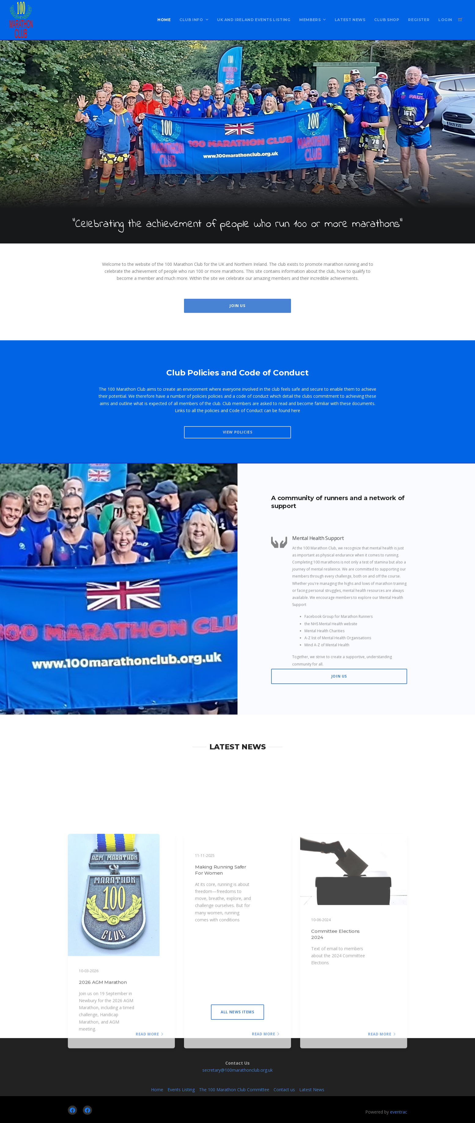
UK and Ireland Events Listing (253, 19)
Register (418, 19)
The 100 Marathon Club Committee (234, 1089)
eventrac (398, 1112)
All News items (237, 1012)
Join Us (237, 305)
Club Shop (386, 19)
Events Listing (181, 1089)
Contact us (284, 1089)
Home (164, 19)
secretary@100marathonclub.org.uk (237, 1070)
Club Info (191, 19)
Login (445, 19)
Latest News (350, 19)
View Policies (237, 432)
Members (310, 19)
